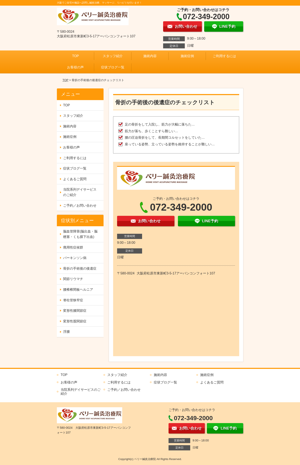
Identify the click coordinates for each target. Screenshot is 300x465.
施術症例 (187, 56)
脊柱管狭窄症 (73, 300)
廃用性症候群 (73, 247)
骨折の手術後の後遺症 (79, 268)
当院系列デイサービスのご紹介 (79, 192)
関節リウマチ (73, 279)
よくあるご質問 (74, 179)
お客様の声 (75, 67)
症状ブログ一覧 (112, 67)
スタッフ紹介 (113, 56)
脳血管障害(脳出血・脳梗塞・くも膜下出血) (80, 234)
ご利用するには (224, 56)
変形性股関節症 (74, 321)
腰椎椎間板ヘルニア (78, 289)
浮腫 (66, 331)
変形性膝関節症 (74, 310)
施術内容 (150, 56)
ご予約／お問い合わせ (79, 205)
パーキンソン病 (74, 258)
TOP (75, 56)
